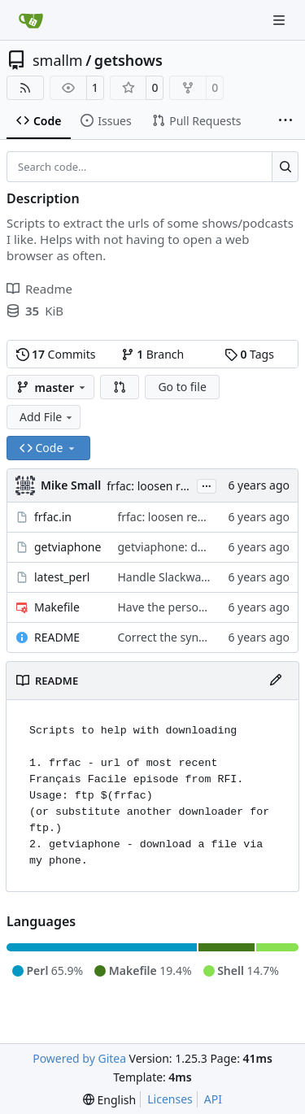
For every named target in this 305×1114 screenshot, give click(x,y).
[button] (119, 387)
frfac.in (53, 516)
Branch (153, 354)
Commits (56, 354)
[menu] (109, 1099)
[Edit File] (276, 680)
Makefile (57, 607)
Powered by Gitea (79, 1058)
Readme (39, 289)
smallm (58, 60)
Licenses (170, 1099)
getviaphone (67, 547)
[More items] (285, 121)
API (213, 1099)
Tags (249, 354)
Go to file (182, 386)
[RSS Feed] (25, 88)
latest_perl (61, 577)
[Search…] (285, 166)
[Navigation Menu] (280, 20)
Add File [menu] (47, 416)
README (57, 637)
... (206, 484)
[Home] (31, 20)
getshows (128, 60)
